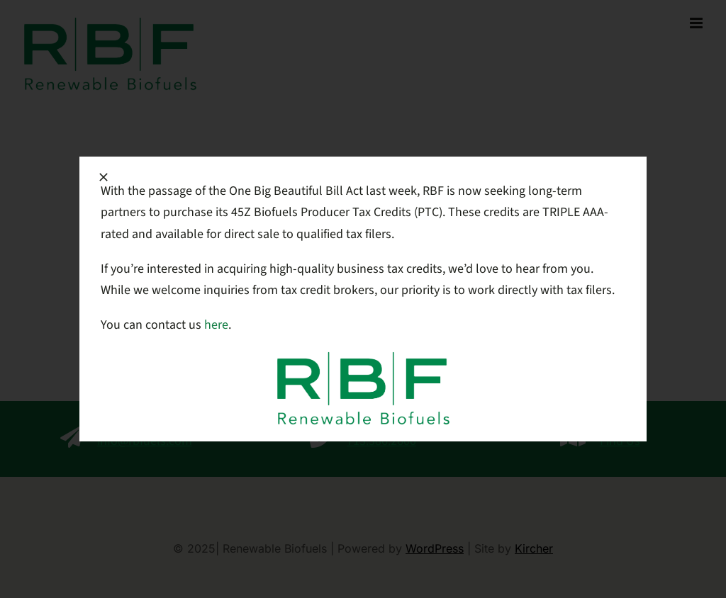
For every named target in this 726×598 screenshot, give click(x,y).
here (216, 325)
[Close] (103, 177)
